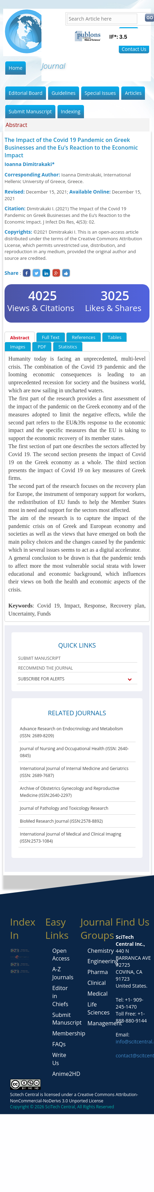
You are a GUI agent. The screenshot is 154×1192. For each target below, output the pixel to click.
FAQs (59, 1044)
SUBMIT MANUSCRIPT (39, 658)
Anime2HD (66, 1074)
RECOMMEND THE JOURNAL (45, 668)
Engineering (102, 961)
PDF (42, 347)
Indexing (70, 111)
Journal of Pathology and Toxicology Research (64, 808)
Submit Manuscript (30, 111)
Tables (114, 337)
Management (104, 1023)
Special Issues (100, 93)
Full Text (51, 337)
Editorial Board (26, 93)
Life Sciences (98, 1008)
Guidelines (64, 93)
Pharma (97, 972)
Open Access (61, 955)
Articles (133, 93)
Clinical (96, 983)
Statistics (68, 347)
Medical (97, 993)
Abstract (19, 337)
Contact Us (134, 49)
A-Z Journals (63, 973)
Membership (68, 1033)
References (83, 337)
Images (17, 347)
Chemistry (100, 951)
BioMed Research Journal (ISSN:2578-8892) (61, 821)
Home (16, 68)
